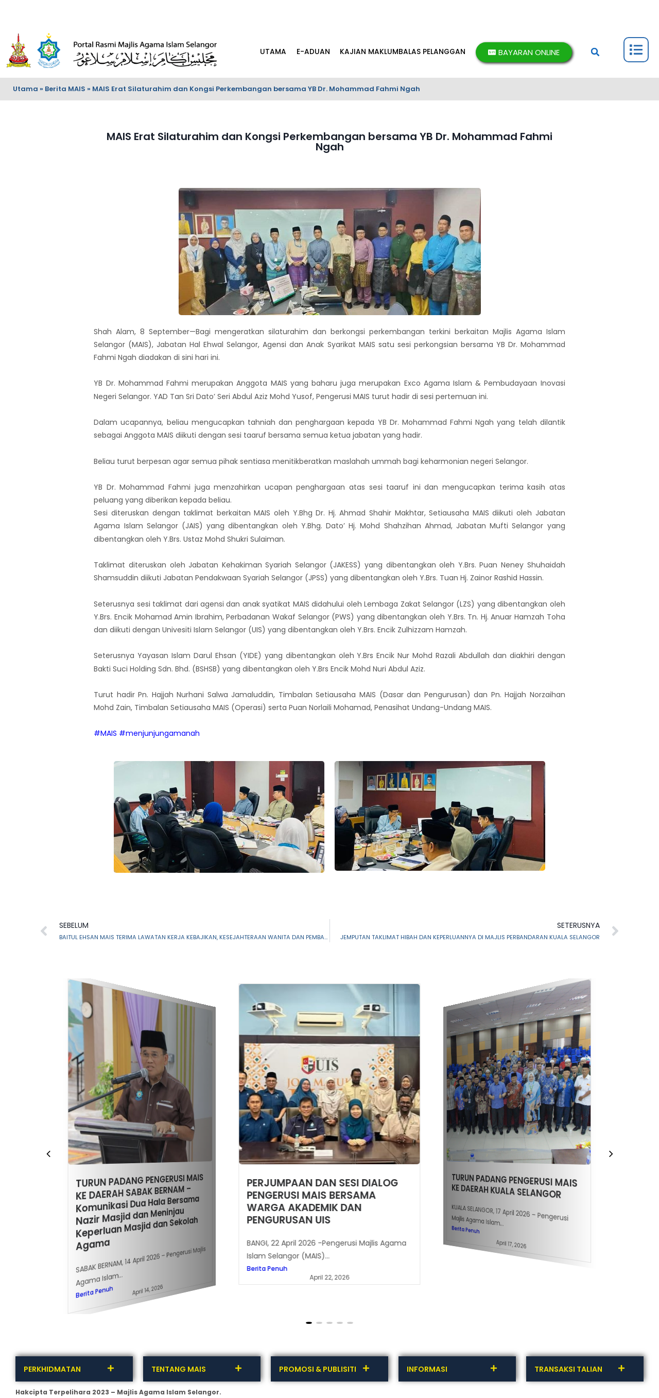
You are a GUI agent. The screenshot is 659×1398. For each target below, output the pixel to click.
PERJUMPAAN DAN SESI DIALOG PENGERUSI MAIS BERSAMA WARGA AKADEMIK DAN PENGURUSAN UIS (322, 1201)
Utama (25, 89)
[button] (595, 52)
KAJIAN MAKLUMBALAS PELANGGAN (402, 52)
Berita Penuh (94, 1292)
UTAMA (271, 52)
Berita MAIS (65, 89)
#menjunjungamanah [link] (159, 733)
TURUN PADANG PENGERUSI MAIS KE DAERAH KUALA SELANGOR (515, 1186)
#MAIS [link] (105, 733)
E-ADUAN (311, 52)
